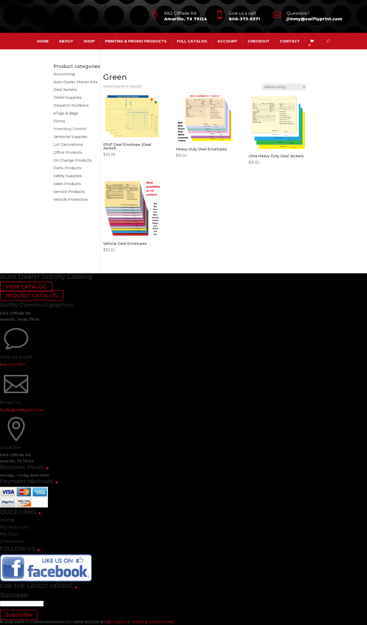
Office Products (68, 152)
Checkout (259, 41)
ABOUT (66, 41)
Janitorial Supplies (70, 136)
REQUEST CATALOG (32, 295)
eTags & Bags (66, 113)
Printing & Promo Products (136, 41)
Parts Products (67, 168)
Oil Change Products (73, 160)
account (227, 41)
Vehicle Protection (71, 199)
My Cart (9, 534)
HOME (43, 41)
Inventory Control (70, 128)
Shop (89, 41)
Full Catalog (192, 41)
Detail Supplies (68, 97)
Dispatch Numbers (71, 105)
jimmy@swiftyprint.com (314, 19)
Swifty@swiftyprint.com (22, 410)
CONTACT (290, 41)
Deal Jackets (65, 89)
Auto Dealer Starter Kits (75, 82)
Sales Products (67, 183)
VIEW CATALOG (26, 287)
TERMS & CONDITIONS (152, 622)
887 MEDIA (116, 622)
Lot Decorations (68, 144)
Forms (59, 121)
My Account (14, 527)
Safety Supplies (68, 176)
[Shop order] (283, 86)
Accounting (64, 74)
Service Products (69, 191)
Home (7, 520)
